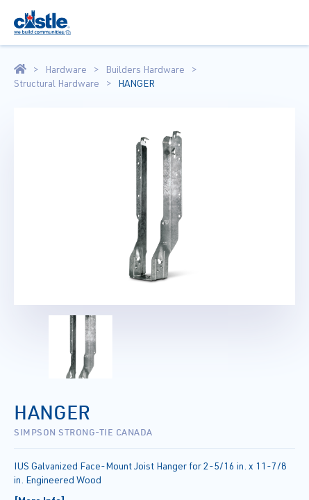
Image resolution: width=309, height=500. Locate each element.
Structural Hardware (56, 83)
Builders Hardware (145, 69)
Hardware (66, 69)
